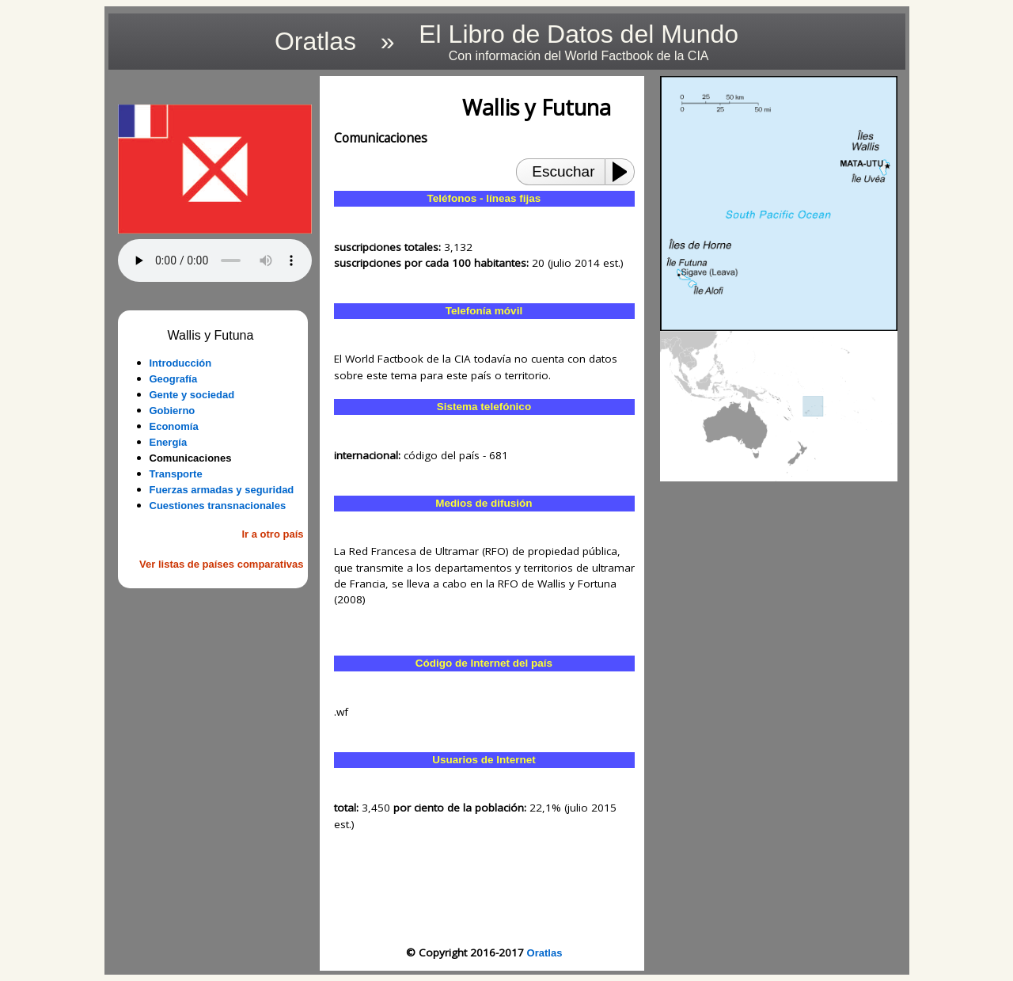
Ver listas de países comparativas (221, 564)
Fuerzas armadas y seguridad (222, 490)
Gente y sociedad (192, 395)
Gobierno (172, 410)
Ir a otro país (272, 534)
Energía (169, 442)
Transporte (176, 474)
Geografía (174, 379)
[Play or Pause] (624, 172)
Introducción (181, 363)
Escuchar (563, 171)
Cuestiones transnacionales (218, 505)
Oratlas (545, 953)
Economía (174, 426)
